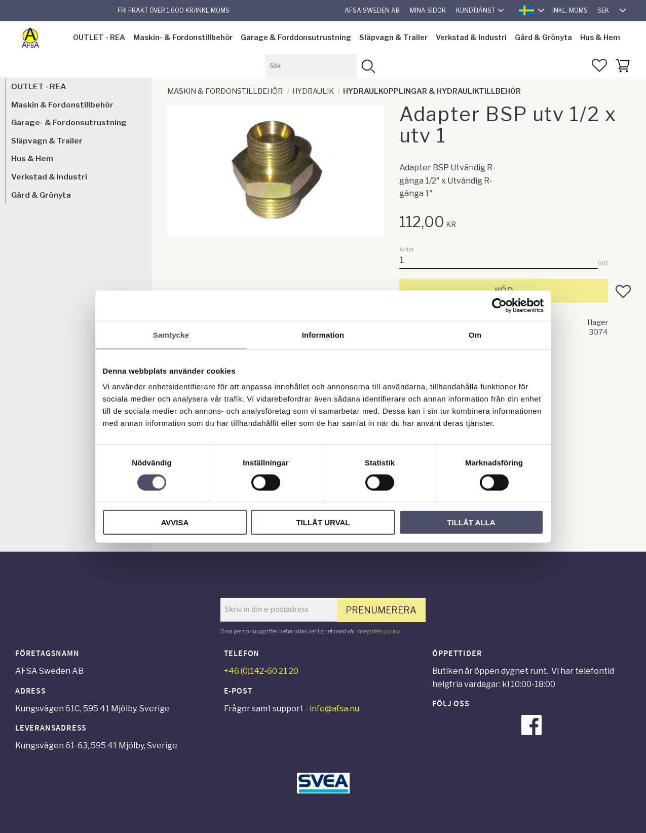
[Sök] (368, 65)
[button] (599, 65)
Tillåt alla (471, 522)
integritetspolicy (378, 631)
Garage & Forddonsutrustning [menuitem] (296, 37)
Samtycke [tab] (171, 334)
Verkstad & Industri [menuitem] (471, 37)
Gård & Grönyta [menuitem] (543, 37)
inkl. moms (570, 10)
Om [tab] (475, 334)
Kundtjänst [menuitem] (475, 10)
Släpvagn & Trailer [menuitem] (393, 37)
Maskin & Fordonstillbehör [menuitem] (62, 105)
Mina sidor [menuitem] (428, 10)
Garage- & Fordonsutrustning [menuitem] (69, 122)
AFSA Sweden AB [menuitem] (372, 10)
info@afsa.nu (334, 708)
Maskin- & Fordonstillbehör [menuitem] (183, 37)
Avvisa (175, 522)
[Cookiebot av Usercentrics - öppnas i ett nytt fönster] (499, 305)
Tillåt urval (323, 522)
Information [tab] (323, 334)
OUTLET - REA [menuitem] (99, 37)
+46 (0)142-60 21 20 (261, 671)
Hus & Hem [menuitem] (600, 37)
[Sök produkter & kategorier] (311, 65)
